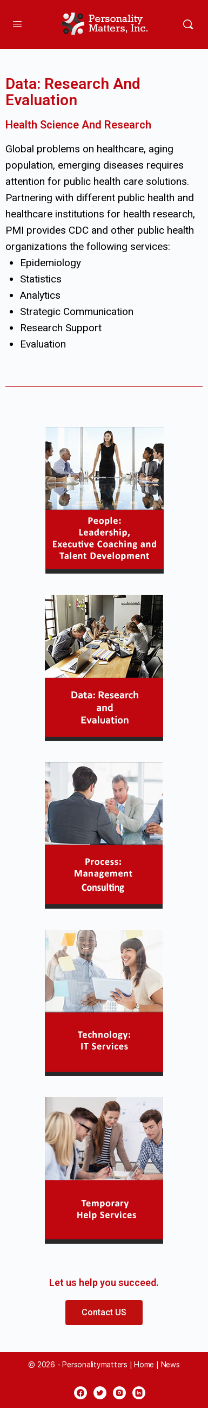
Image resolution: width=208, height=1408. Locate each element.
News (170, 1364)
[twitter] (99, 1392)
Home (144, 1364)
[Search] (188, 24)
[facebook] (80, 1392)
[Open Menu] (17, 23)
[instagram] (119, 1392)
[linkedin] (138, 1392)
